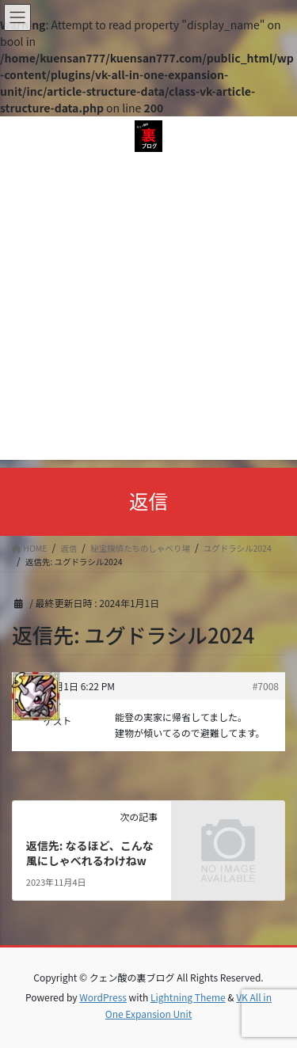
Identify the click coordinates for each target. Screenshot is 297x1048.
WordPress (103, 997)
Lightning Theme (188, 997)
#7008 (266, 686)
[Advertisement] (148, 311)
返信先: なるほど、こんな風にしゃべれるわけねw (90, 853)
